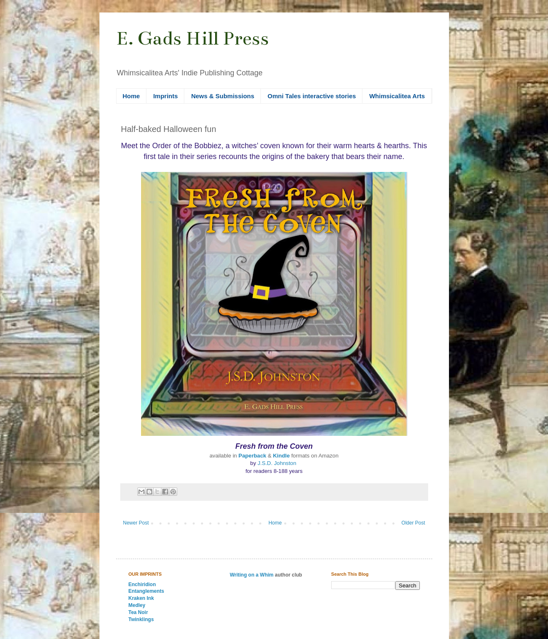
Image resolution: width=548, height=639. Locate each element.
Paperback (252, 456)
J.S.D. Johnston (278, 463)
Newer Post (136, 523)
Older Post (413, 523)
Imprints (165, 95)
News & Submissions (222, 95)
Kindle (281, 456)
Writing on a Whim (251, 575)
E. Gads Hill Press (192, 38)
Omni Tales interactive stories (312, 95)
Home (131, 95)
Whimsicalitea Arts (397, 95)
